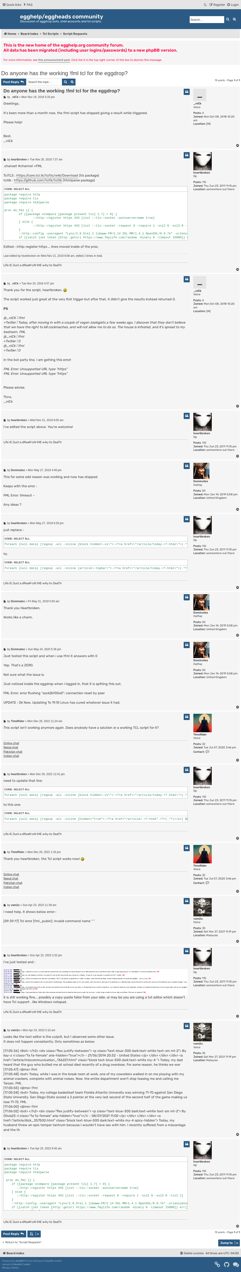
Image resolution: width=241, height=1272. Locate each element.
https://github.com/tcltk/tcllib (38, 180)
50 (204, 490)
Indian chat (11, 756)
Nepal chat (10, 747)
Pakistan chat (12, 751)
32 (203, 744)
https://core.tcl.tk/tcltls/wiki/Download (47, 175)
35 (203, 928)
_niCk (197, 103)
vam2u (198, 918)
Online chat (11, 743)
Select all (22, 189)
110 (204, 182)
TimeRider (200, 734)
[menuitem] (27, 4)
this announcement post (54, 60)
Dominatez (200, 481)
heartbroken (201, 172)
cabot (27, 1264)
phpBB (19, 1261)
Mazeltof (18, 1264)
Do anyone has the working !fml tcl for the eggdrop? (64, 73)
